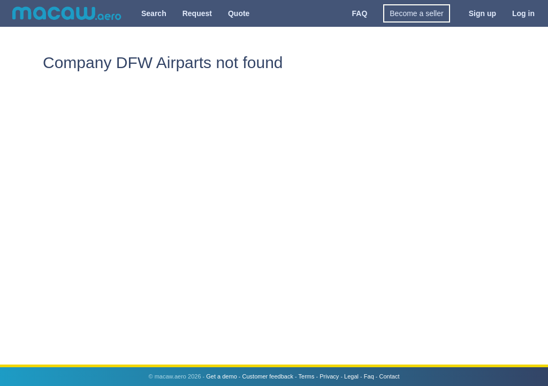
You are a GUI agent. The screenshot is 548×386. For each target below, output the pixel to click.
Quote (238, 13)
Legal (351, 376)
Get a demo (221, 376)
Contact (389, 376)
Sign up (482, 13)
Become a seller (416, 13)
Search (153, 13)
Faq (369, 376)
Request (197, 13)
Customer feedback (267, 376)
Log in (523, 13)
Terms (307, 376)
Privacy (329, 376)
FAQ (360, 13)
